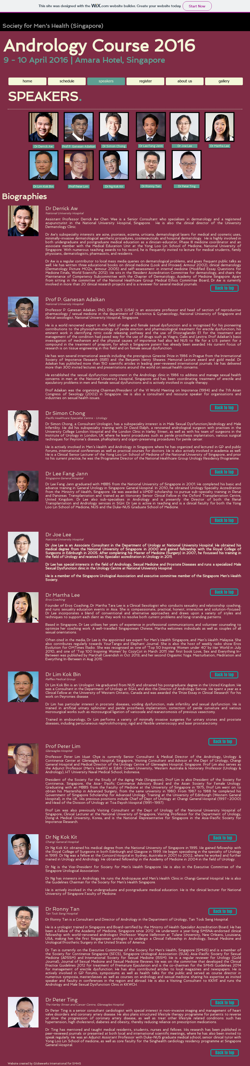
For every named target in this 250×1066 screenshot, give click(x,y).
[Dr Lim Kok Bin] (43, 186)
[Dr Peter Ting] (186, 186)
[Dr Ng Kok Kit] (114, 186)
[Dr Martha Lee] (219, 146)
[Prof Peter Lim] (79, 186)
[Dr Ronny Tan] (151, 186)
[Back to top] (224, 288)
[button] (224, 81)
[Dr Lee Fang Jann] (151, 146)
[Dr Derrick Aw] (43, 146)
